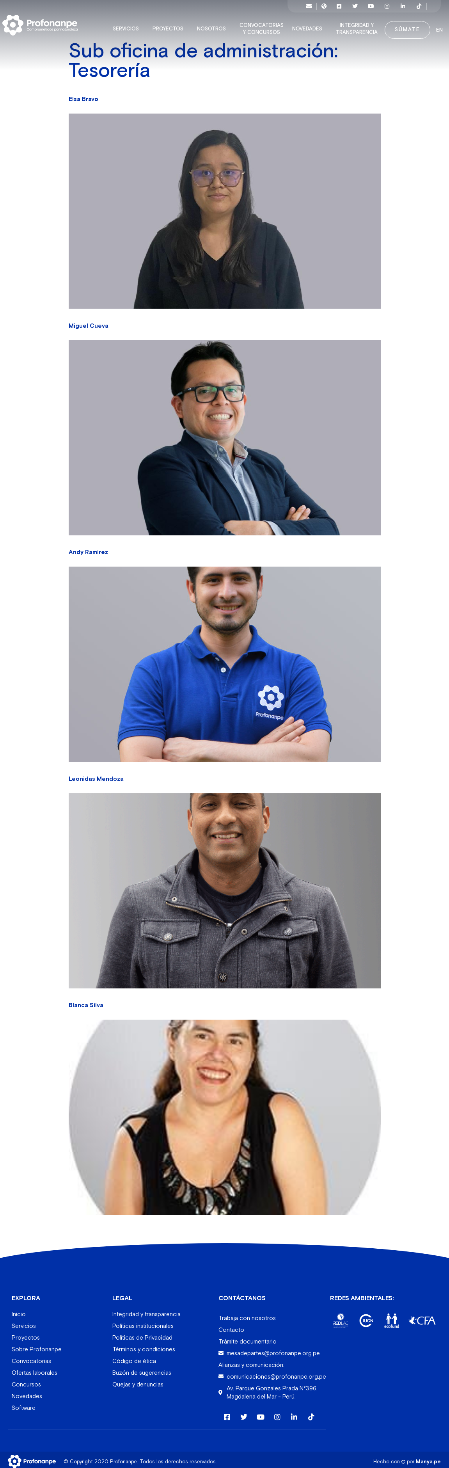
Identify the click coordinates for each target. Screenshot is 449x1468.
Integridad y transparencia (353, 25)
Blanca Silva (86, 1001)
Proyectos (164, 25)
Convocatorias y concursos (258, 25)
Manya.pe (428, 1457)
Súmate (402, 26)
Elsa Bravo (83, 95)
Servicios (122, 25)
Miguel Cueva (88, 321)
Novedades (304, 25)
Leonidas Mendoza (96, 774)
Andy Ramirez (88, 548)
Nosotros (208, 25)
